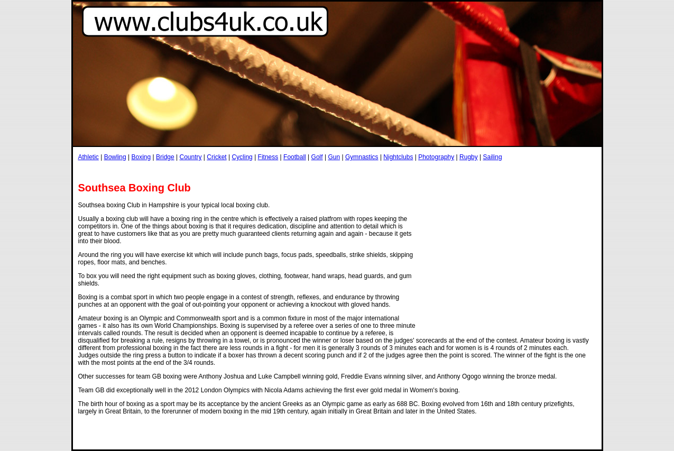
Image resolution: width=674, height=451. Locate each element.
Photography (436, 157)
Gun (334, 157)
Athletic (88, 157)
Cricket (216, 157)
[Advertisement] (270, 171)
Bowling (115, 157)
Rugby (468, 157)
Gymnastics (361, 157)
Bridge (165, 157)
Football (294, 157)
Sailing (492, 157)
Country (190, 157)
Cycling (242, 157)
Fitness (268, 157)
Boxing (141, 157)
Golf (317, 157)
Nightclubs (398, 157)
